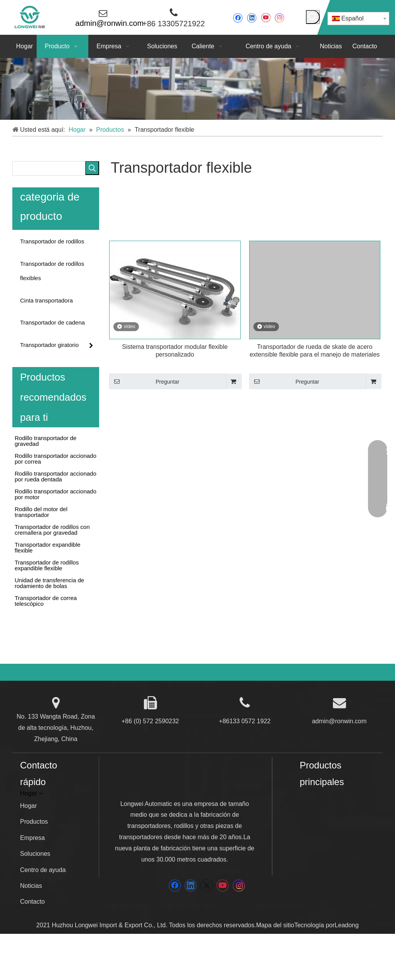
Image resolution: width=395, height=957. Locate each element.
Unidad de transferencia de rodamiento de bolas (49, 582)
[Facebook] (238, 18)
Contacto (32, 901)
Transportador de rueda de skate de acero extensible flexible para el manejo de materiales (315, 350)
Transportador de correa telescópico (46, 600)
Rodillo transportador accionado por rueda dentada (55, 476)
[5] (197, 89)
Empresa (32, 838)
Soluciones (35, 853)
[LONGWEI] (178, 783)
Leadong (347, 925)
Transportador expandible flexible (47, 547)
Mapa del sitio (275, 925)
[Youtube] (265, 18)
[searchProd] (48, 168)
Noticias (31, 885)
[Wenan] (312, 846)
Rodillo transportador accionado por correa (55, 458)
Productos (34, 821)
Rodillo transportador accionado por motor (55, 494)
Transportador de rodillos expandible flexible (47, 565)
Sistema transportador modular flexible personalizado (175, 350)
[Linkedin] (252, 18)
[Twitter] (207, 885)
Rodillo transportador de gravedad (45, 440)
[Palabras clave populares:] (313, 17)
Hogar (28, 805)
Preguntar (144, 381)
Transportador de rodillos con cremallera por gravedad (52, 529)
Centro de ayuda (43, 870)
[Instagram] (280, 18)
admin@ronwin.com (339, 721)
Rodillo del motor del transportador (41, 511)
